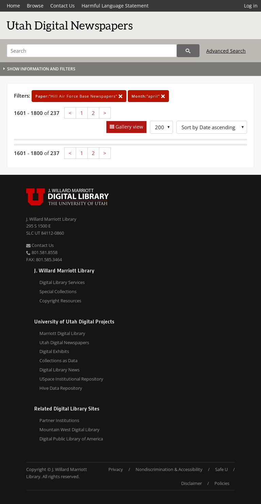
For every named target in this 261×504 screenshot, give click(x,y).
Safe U (221, 469)
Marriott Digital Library (62, 333)
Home (13, 5)
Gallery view (128, 126)
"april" (148, 96)
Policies (221, 483)
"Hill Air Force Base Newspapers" (79, 96)
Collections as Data (58, 360)
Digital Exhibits (54, 351)
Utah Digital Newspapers (64, 342)
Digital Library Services (62, 282)
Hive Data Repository (60, 388)
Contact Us (62, 5)
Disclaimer (191, 483)
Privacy (115, 469)
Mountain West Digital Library (69, 429)
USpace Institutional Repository (71, 379)
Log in (251, 5)
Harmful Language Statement (115, 5)
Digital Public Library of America (71, 439)
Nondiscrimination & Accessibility (169, 469)
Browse (35, 5)
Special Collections (57, 291)
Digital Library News (59, 370)
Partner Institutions (59, 420)
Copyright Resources (60, 301)
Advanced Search (226, 51)
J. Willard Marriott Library (51, 219)
